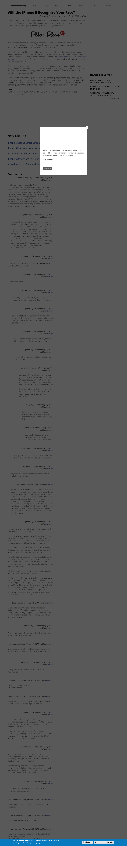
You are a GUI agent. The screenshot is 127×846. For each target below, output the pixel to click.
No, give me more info (104, 842)
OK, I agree (87, 842)
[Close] (86, 127)
